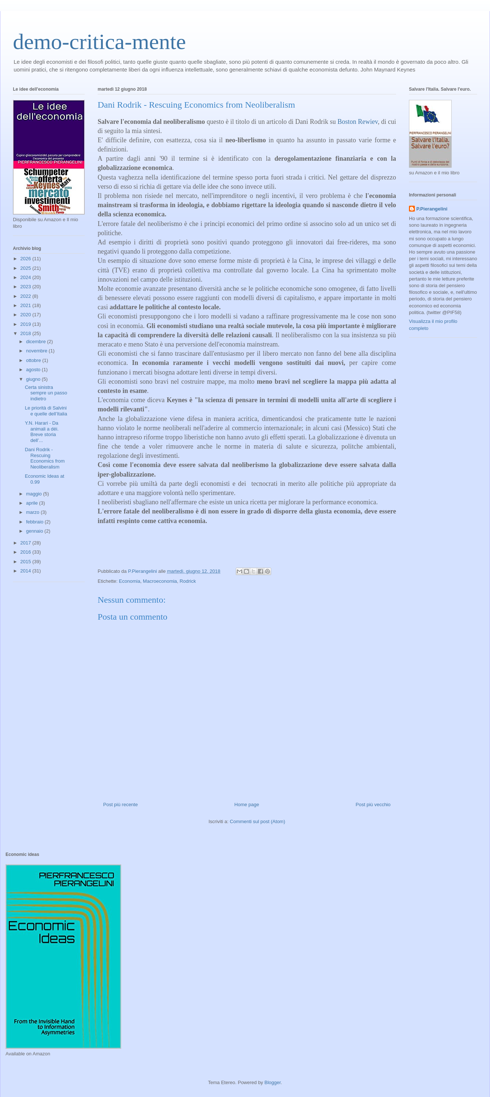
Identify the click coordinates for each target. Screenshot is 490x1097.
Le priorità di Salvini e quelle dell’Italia (46, 411)
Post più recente (120, 804)
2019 (26, 324)
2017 (26, 543)
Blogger (273, 1082)
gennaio (35, 531)
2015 (26, 561)
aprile (32, 503)
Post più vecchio (373, 804)
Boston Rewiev (357, 121)
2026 (26, 258)
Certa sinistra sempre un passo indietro (46, 392)
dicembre (36, 341)
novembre (37, 351)
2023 (26, 286)
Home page (246, 804)
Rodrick (188, 581)
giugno (34, 379)
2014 (26, 571)
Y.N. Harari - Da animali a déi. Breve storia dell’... (42, 431)
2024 (26, 277)
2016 (26, 552)
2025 (26, 268)
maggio (34, 494)
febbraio (35, 522)
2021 (26, 305)
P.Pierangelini (431, 209)
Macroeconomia (160, 581)
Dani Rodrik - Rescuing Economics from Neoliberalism (44, 458)
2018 (26, 333)
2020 (26, 314)
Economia (129, 581)
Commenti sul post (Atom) (257, 821)
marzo (33, 512)
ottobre (34, 360)
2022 (26, 296)
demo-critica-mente (99, 41)
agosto (34, 369)
